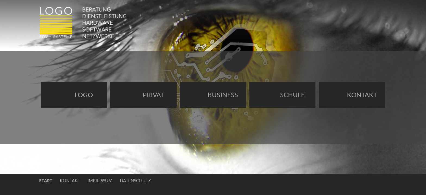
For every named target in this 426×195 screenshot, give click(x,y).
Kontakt (362, 95)
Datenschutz (135, 180)
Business (223, 95)
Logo (84, 95)
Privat (153, 95)
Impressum (99, 180)
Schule (292, 95)
